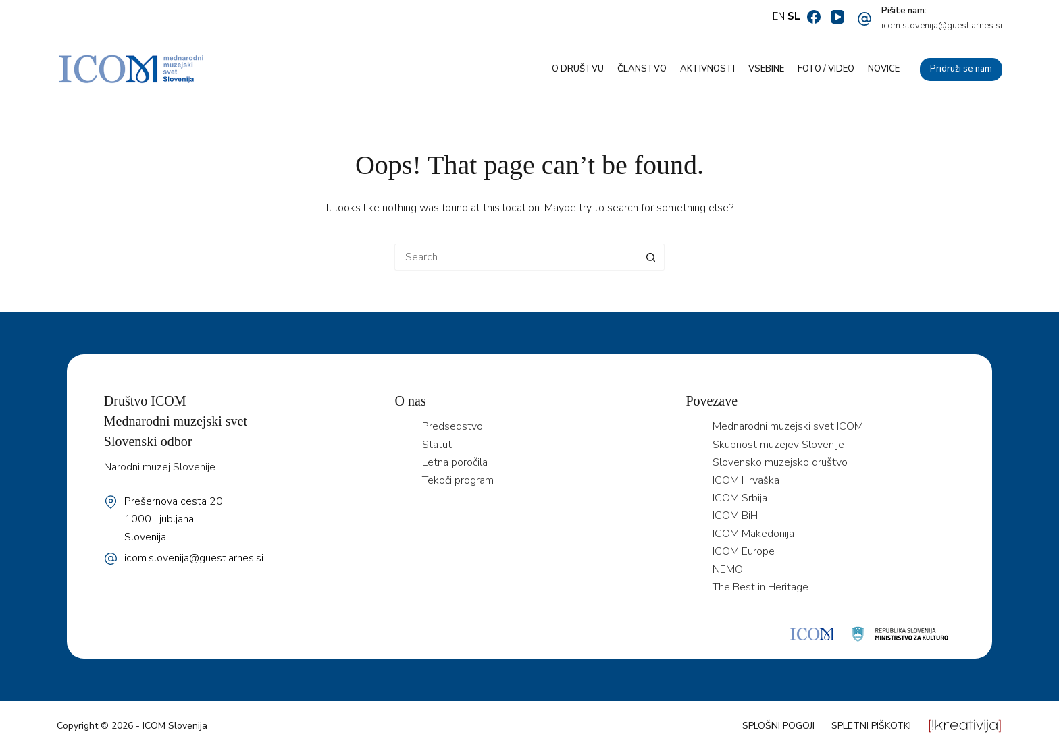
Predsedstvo (452, 426)
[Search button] (651, 257)
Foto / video (826, 69)
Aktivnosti (707, 69)
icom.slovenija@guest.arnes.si (941, 26)
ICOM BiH (735, 515)
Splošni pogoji (778, 725)
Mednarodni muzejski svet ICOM (788, 426)
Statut (437, 444)
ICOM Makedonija (753, 533)
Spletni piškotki (871, 725)
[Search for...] (516, 257)
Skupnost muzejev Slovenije (778, 444)
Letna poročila (455, 462)
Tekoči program (458, 480)
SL (793, 16)
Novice (884, 69)
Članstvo (642, 69)
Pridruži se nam (961, 69)
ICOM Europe (744, 551)
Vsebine (766, 69)
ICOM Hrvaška (746, 480)
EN (779, 16)
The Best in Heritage (760, 587)
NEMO (728, 569)
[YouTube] (837, 17)
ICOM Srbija (740, 498)
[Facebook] (814, 17)
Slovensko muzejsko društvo (780, 462)
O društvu (578, 69)
